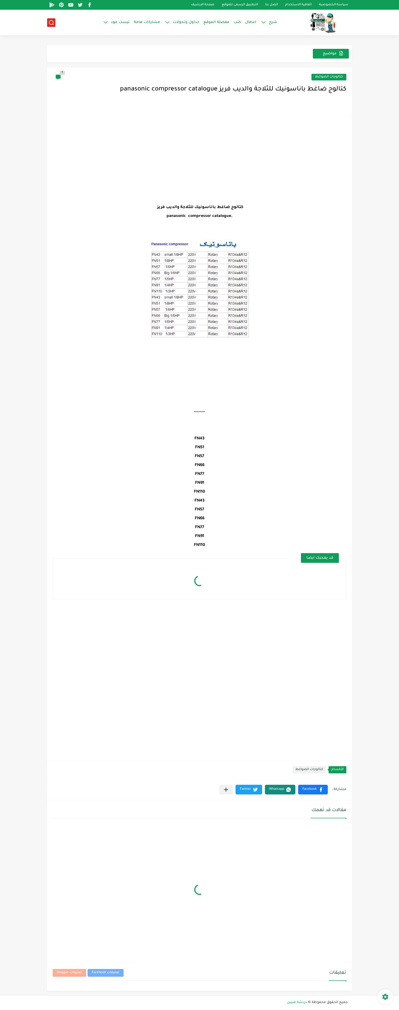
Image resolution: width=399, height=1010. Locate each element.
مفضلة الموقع (216, 22)
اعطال (250, 22)
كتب (237, 22)
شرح (273, 22)
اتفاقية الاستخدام (298, 5)
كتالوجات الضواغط (329, 77)
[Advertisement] (199, 160)
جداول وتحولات (186, 22)
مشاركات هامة (147, 22)
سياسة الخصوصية (333, 5)
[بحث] (51, 22)
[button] (313, 789)
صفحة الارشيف (202, 5)
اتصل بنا (271, 5)
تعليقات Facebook (105, 972)
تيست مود (120, 22)
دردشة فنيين (297, 1002)
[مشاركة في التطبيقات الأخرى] (226, 789)
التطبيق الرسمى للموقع (240, 5)
